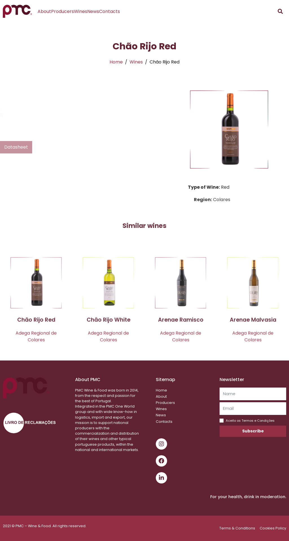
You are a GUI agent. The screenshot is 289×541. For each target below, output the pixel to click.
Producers (62, 11)
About (44, 11)
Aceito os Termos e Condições (250, 420)
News (93, 11)
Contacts (109, 11)
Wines (80, 11)
